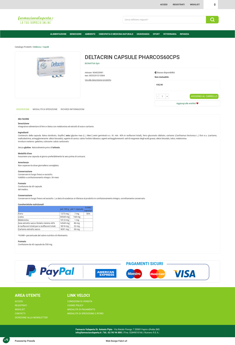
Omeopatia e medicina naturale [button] (116, 34)
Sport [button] (156, 34)
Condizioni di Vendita (79, 301)
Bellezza (37, 47)
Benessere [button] (76, 34)
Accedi (163, 4)
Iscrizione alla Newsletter (31, 317)
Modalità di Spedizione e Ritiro (85, 313)
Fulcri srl (122, 341)
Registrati (179, 4)
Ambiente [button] (90, 34)
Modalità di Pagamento (81, 309)
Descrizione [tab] (22, 109)
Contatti (20, 313)
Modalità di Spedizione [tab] (45, 109)
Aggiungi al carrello (204, 96)
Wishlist (195, 4)
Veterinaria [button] (169, 34)
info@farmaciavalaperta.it (88, 332)
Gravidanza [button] (143, 34)
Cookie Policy (75, 305)
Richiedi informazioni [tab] (72, 109)
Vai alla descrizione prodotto (98, 80)
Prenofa (31, 341)
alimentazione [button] (58, 34)
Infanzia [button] (184, 34)
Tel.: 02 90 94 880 (112, 332)
